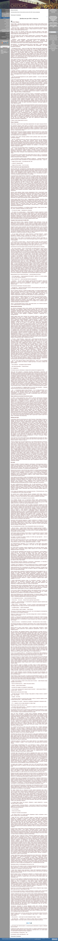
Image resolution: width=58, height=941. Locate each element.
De (57, 0)
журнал (8, 11)
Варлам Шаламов (53, 10)
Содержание (18, 936)
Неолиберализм (53, 44)
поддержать (0, 13)
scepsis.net (43, 938)
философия (7, 23)
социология (7, 26)
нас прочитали (6, 14)
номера (7, 13)
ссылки (8, 35)
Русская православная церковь (53, 45)
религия (7, 22)
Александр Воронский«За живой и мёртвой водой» (53, 23)
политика (7, 19)
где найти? (7, 16)
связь (8, 38)
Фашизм (53, 43)
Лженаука (53, 50)
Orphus (2, 50)
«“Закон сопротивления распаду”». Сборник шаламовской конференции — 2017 (53, 25)
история (7, 25)
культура (7, 28)
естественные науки (5, 29)
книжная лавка (6, 36)
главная (7, 9)
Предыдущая (13, 936)
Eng (56, 0)
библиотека (6, 18)
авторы (8, 33)
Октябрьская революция (53, 38)
